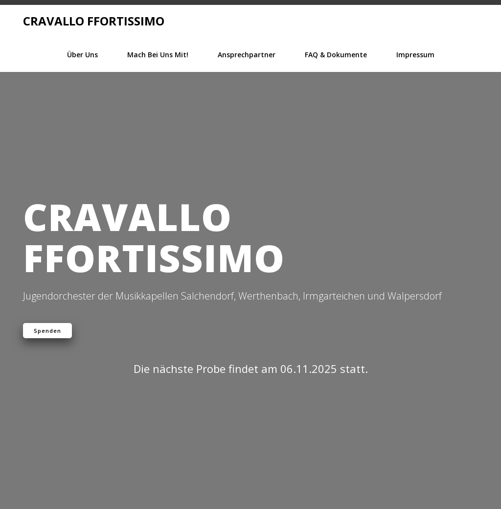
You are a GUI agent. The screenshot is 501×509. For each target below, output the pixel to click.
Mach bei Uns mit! (157, 54)
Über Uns (82, 54)
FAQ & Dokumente (336, 54)
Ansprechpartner (246, 54)
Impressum (415, 54)
